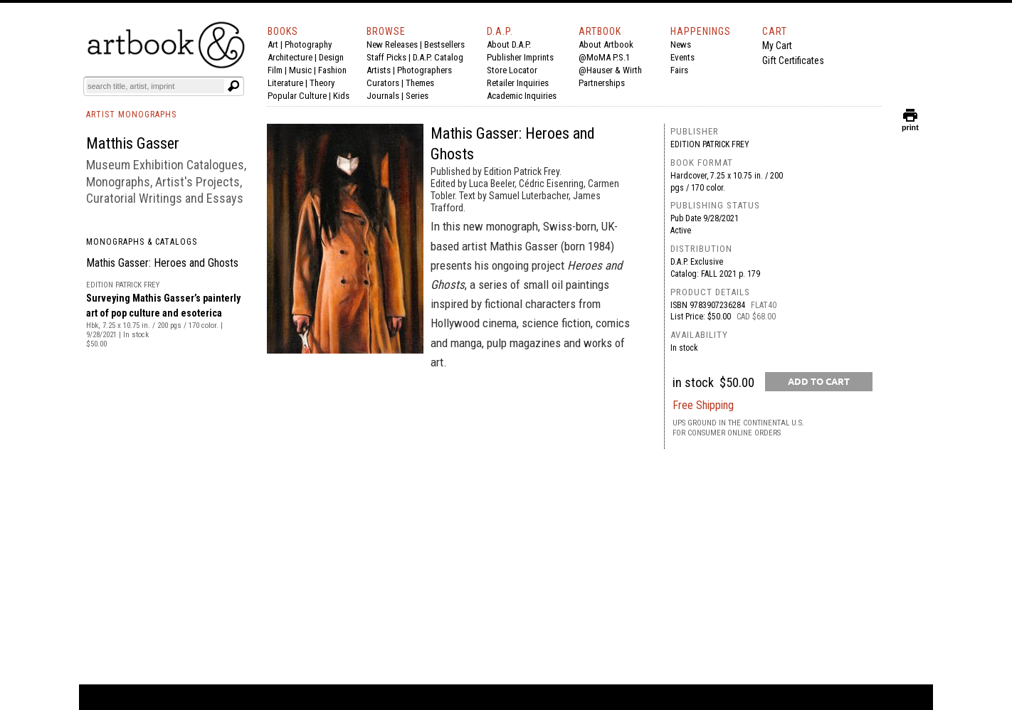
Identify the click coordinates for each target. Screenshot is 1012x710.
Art (273, 44)
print (910, 124)
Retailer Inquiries (518, 83)
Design (331, 57)
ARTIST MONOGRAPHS (131, 115)
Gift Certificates (793, 60)
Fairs (679, 70)
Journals (383, 95)
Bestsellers (444, 44)
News (680, 44)
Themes (420, 83)
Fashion (332, 70)
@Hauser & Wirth (610, 70)
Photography (308, 44)
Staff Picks (386, 57)
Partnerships (602, 83)
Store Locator (512, 70)
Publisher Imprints (520, 57)
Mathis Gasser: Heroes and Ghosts (162, 263)
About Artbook (606, 44)
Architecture (290, 57)
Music (300, 70)
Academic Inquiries (522, 95)
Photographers (424, 70)
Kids (341, 95)
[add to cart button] (819, 381)
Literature (285, 83)
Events (682, 57)
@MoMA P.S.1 (604, 57)
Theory (322, 83)
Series (417, 95)
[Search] (155, 86)
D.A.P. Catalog (438, 57)
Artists (379, 70)
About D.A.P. (509, 44)
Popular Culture (297, 95)
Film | (278, 70)
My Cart (777, 45)
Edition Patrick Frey (709, 144)
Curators (383, 83)
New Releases (392, 44)
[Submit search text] (233, 86)
